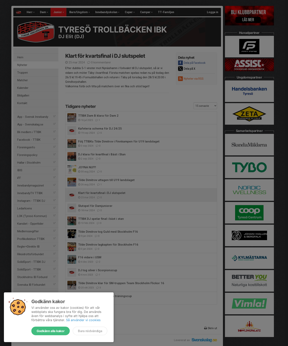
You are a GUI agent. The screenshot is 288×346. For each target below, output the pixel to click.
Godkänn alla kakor (50, 331)
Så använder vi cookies (83, 320)
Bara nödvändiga (90, 331)
